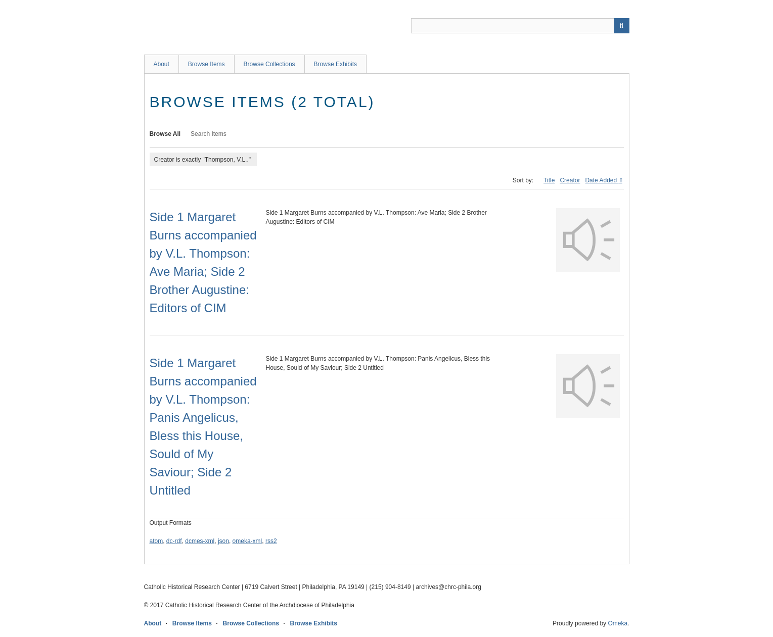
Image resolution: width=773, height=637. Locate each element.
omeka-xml (247, 541)
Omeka (617, 623)
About (161, 64)
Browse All (165, 133)
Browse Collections (269, 64)
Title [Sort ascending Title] (549, 180)
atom (156, 541)
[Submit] (621, 25)
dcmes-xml (199, 541)
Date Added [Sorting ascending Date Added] (601, 180)
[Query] (520, 25)
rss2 (271, 541)
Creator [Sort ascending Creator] (570, 180)
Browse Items (206, 64)
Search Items (208, 133)
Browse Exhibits (335, 64)
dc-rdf (174, 541)
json (223, 541)
